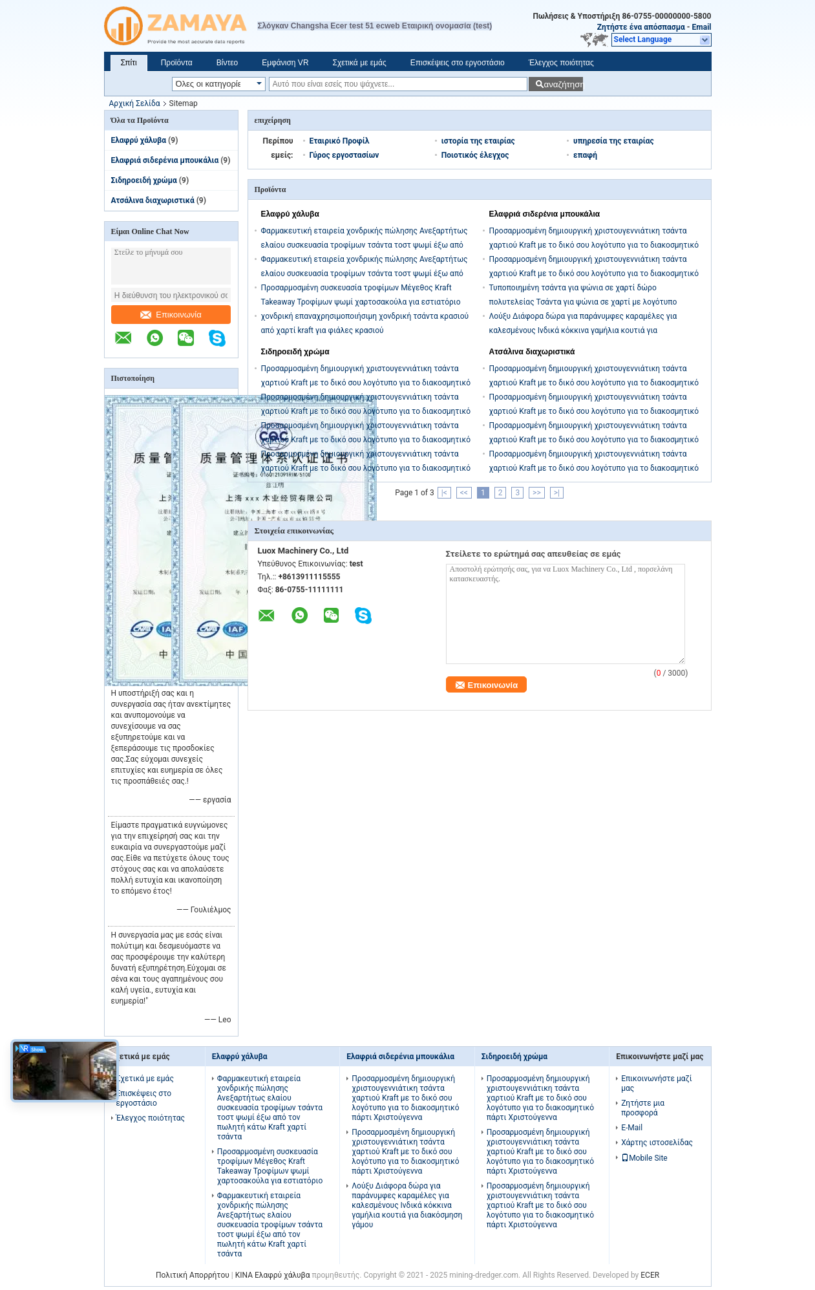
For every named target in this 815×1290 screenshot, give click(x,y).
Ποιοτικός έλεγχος (475, 155)
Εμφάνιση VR (285, 62)
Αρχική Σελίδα (134, 103)
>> (537, 492)
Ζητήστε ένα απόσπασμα (641, 27)
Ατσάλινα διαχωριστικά (153, 200)
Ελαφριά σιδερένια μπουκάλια (165, 160)
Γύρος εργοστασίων (344, 155)
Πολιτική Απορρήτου (192, 1275)
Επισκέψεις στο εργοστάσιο (457, 62)
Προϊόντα (177, 62)
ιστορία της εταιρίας (478, 140)
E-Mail (631, 1127)
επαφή (585, 155)
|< (444, 492)
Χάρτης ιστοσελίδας (657, 1142)
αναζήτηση (563, 84)
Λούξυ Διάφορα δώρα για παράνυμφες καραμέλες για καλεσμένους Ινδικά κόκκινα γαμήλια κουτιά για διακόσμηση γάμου (583, 330)
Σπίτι (129, 62)
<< (464, 492)
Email (702, 27)
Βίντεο (227, 62)
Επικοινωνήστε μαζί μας (656, 1083)
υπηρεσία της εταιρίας (613, 140)
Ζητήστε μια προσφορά (642, 1108)
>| (557, 492)
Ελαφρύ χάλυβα (139, 140)
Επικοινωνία (171, 314)
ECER (649, 1275)
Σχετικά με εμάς (359, 62)
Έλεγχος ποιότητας (561, 62)
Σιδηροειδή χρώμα (144, 180)
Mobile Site (644, 1158)
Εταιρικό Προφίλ (340, 140)
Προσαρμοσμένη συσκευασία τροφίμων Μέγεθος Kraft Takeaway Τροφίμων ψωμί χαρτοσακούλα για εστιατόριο (270, 1166)
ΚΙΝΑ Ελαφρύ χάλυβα (272, 1275)
